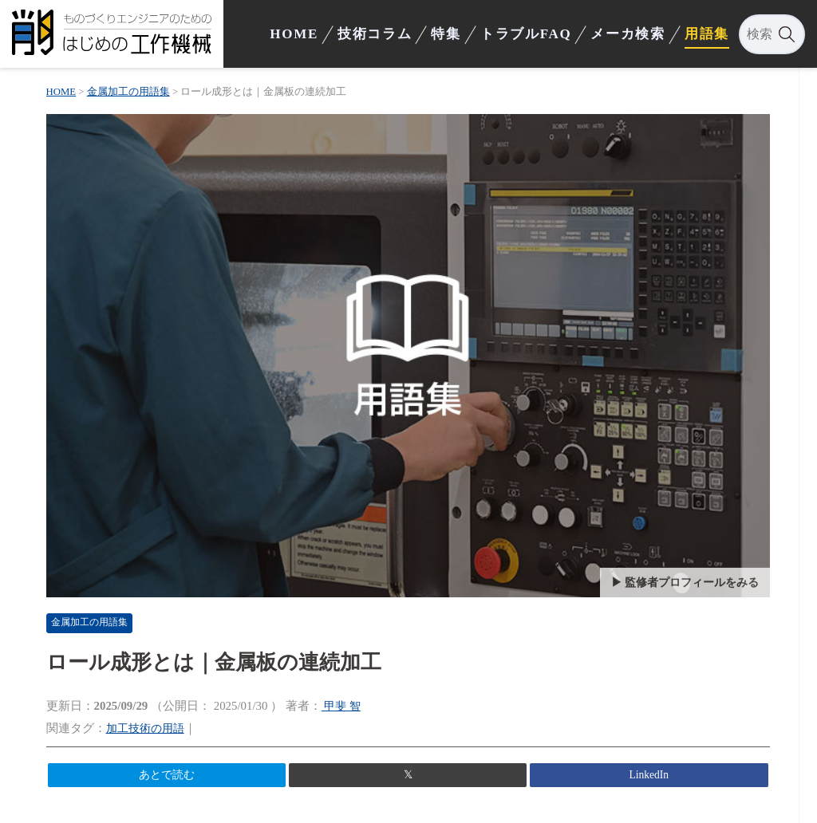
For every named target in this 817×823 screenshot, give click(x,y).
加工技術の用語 (151, 723)
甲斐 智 (345, 701)
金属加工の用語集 (99, 618)
